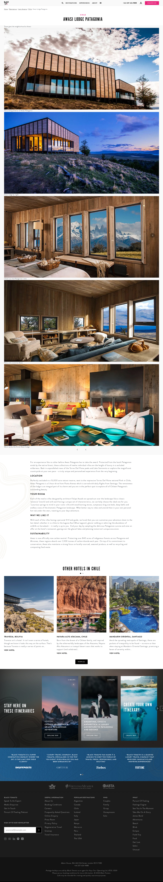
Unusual (136, 849)
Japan (76, 819)
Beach (135, 823)
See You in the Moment (143, 808)
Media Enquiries (11, 804)
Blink (135, 827)
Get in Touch (9, 808)
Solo (105, 815)
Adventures (138, 819)
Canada (77, 804)
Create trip (131, 735)
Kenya (76, 823)
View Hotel (9, 650)
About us (49, 800)
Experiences (84, 3)
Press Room (50, 819)
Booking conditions (53, 804)
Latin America (22, 9)
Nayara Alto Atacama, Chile (72, 636)
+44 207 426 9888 (130, 3)
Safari (135, 845)
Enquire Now (152, 3)
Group (106, 808)
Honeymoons (109, 812)
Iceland (77, 812)
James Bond (138, 815)
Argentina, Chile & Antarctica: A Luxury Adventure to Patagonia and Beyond (98, 725)
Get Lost (136, 842)
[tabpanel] (27, 615)
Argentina (78, 800)
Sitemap (48, 830)
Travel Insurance (52, 834)
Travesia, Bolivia (13, 636)
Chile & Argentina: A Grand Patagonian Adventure (57, 727)
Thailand (77, 834)
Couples (106, 800)
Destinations (71, 3)
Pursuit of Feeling (141, 800)
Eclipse (136, 830)
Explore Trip (52, 735)
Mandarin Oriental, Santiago (125, 636)
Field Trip (137, 834)
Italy (76, 815)
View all (81, 662)
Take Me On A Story (142, 812)
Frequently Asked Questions (57, 812)
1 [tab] (80, 774)
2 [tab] (82, 774)
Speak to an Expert (12, 800)
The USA (78, 838)
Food (135, 838)
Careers (48, 808)
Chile (30, 9)
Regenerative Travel (53, 827)
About (94, 3)
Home (6, 9)
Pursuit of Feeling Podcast (16, 812)
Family (106, 804)
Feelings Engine (140, 804)
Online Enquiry (51, 815)
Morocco (78, 827)
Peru (76, 830)
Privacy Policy (51, 823)
